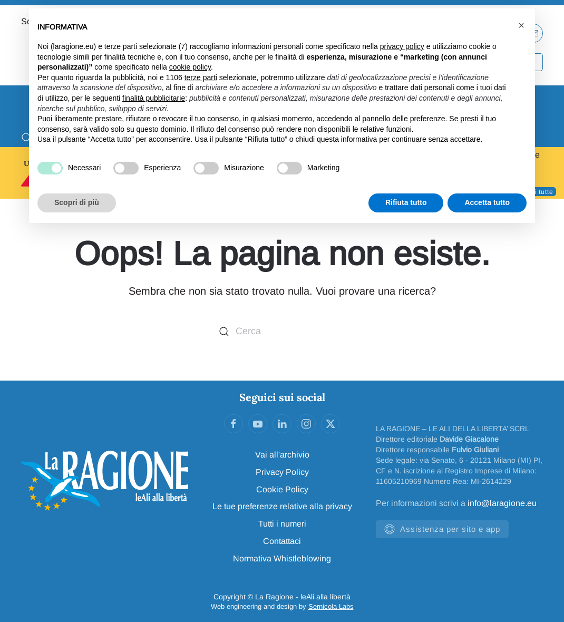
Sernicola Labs (331, 606)
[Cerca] (282, 332)
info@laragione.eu (502, 503)
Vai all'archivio (282, 454)
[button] (521, 25)
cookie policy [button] (190, 67)
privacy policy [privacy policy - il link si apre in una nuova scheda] (402, 46)
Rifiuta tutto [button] (406, 202)
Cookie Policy (282, 489)
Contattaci (282, 541)
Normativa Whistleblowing (282, 558)
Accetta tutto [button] (487, 202)
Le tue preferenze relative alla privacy (282, 506)
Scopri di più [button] (76, 202)
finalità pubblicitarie (153, 98)
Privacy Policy (282, 472)
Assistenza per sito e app (442, 529)
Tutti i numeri (282, 523)
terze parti (200, 77)
